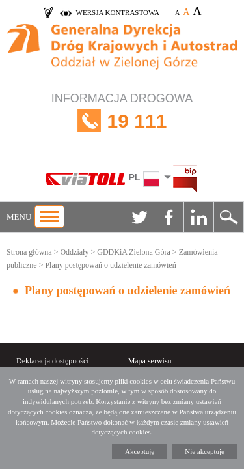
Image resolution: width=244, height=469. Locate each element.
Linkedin (198, 217)
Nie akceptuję (204, 451)
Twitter (139, 217)
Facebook (168, 217)
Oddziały (74, 252)
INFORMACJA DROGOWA (122, 121)
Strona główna (29, 252)
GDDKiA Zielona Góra (133, 252)
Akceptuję (139, 451)
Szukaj (228, 217)
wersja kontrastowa (117, 12)
